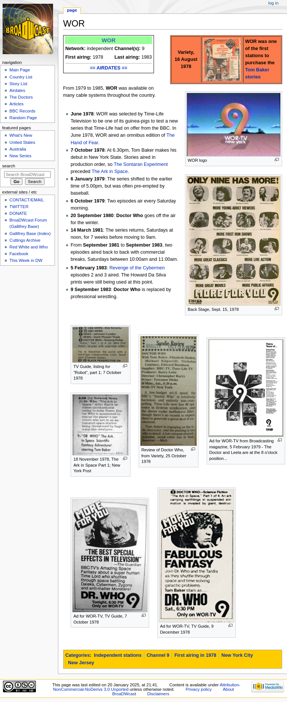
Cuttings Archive (24, 240)
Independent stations (118, 655)
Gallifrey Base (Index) (29, 233)
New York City (237, 655)
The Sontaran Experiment (141, 164)
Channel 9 (157, 655)
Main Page (19, 70)
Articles (16, 104)
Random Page (23, 117)
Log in (273, 3)
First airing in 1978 (195, 655)
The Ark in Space (110, 171)
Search (8, 166)
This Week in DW (25, 260)
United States (22, 142)
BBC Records (22, 111)
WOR (108, 40)
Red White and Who (28, 247)
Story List (18, 83)
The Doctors (21, 97)
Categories (77, 655)
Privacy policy (199, 689)
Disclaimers (158, 694)
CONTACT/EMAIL (26, 200)
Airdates (17, 90)
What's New (20, 135)
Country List (20, 77)
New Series (20, 156)
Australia (17, 149)
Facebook (18, 253)
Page (72, 10)
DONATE (18, 213)
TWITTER (18, 206)
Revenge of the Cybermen (137, 267)
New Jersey (81, 662)
